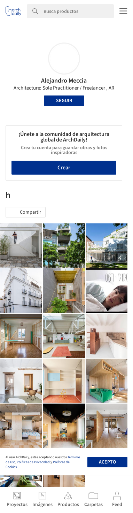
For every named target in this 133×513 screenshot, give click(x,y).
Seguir (64, 100)
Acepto (107, 462)
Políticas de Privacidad (33, 462)
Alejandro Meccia (64, 80)
